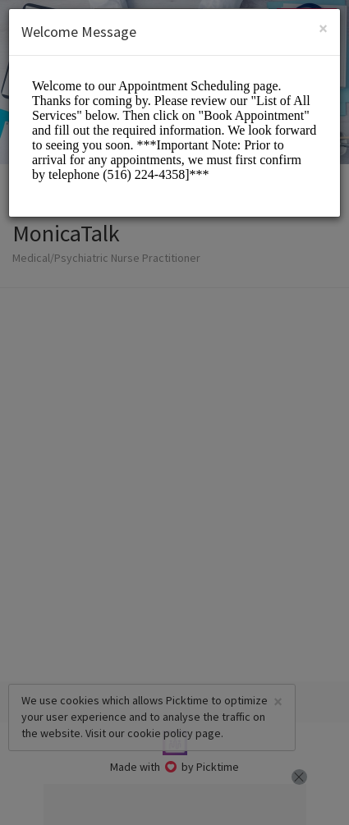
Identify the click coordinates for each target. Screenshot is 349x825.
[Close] (323, 28)
